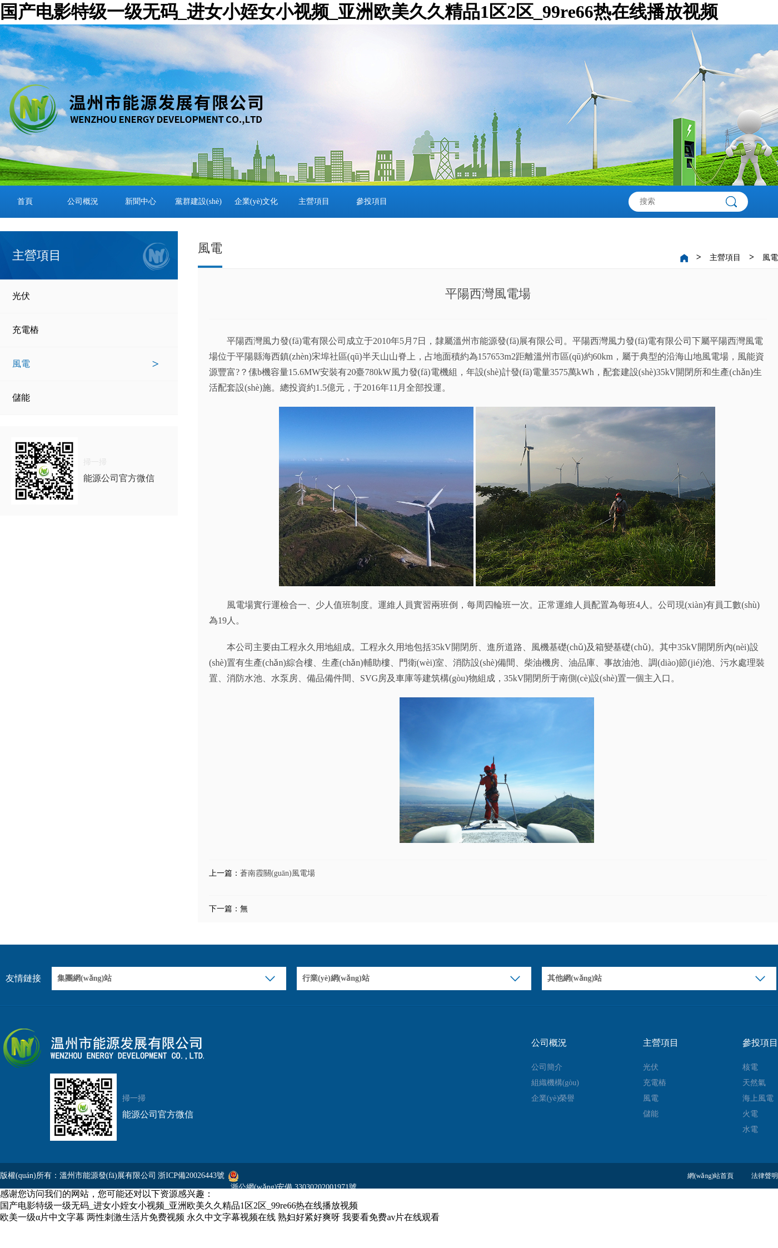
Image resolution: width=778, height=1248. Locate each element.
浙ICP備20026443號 (191, 1175)
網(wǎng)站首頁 (710, 1176)
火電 (750, 1114)
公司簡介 (546, 1067)
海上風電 (758, 1098)
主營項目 (314, 201)
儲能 (85, 398)
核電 (750, 1067)
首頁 (25, 201)
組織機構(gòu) (555, 1083)
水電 (750, 1129)
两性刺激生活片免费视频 (135, 1217)
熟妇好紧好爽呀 (309, 1217)
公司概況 (82, 201)
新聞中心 (140, 201)
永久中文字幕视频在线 (231, 1217)
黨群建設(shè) (198, 201)
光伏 (85, 296)
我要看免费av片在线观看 (391, 1217)
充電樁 (85, 330)
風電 (85, 364)
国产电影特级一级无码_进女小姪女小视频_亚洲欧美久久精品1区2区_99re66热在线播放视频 (359, 12)
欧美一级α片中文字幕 (42, 1217)
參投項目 (371, 201)
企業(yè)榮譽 (553, 1098)
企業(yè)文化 (256, 201)
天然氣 (754, 1083)
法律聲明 (764, 1176)
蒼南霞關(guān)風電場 (277, 873)
